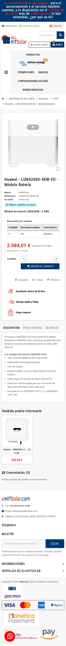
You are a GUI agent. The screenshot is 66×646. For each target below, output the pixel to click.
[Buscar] (51, 35)
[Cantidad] (40, 259)
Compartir (21, 279)
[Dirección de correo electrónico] (24, 543)
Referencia (9, 196)
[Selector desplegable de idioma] (56, 26)
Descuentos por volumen (19, 221)
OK (55, 543)
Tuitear (37, 279)
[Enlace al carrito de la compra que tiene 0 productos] (57, 45)
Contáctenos (9, 26)
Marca (7, 192)
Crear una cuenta (29, 26)
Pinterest (53, 279)
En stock (8, 199)
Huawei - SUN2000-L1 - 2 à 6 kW (17, 451)
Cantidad (11, 259)
